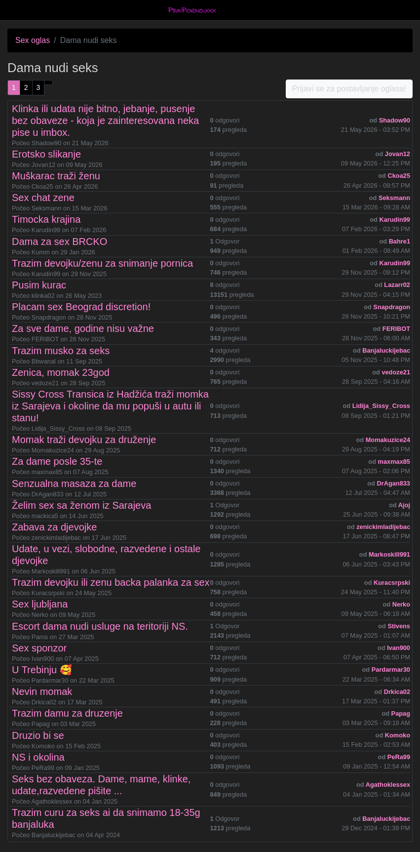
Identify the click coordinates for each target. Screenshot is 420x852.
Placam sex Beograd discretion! (81, 306)
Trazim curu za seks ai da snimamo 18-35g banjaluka (106, 818)
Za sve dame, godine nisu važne (83, 328)
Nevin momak (42, 691)
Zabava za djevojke (54, 527)
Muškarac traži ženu (56, 175)
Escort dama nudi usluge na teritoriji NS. (100, 626)
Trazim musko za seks (61, 350)
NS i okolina (38, 757)
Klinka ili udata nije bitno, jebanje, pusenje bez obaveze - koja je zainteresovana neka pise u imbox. (105, 120)
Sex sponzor (39, 648)
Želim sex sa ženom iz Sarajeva (81, 505)
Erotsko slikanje (46, 154)
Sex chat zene (43, 197)
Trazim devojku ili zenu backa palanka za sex (111, 582)
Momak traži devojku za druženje (84, 439)
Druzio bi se (38, 735)
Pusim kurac (39, 285)
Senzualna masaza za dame (74, 483)
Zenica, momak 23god (61, 372)
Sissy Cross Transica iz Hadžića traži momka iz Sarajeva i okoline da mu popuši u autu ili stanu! (110, 406)
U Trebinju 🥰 (42, 669)
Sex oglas (32, 40)
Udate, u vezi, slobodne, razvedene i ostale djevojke (106, 554)
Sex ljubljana (40, 604)
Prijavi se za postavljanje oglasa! (349, 88)
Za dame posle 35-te (57, 461)
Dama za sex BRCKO (59, 241)
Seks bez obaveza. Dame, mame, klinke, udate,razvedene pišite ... (101, 784)
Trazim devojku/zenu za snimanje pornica (102, 263)
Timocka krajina (46, 219)
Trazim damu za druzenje (67, 713)
